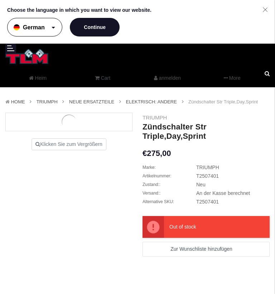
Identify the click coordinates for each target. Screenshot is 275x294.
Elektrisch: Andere (151, 101)
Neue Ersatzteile (91, 101)
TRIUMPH (47, 101)
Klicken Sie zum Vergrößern (68, 144)
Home (18, 101)
